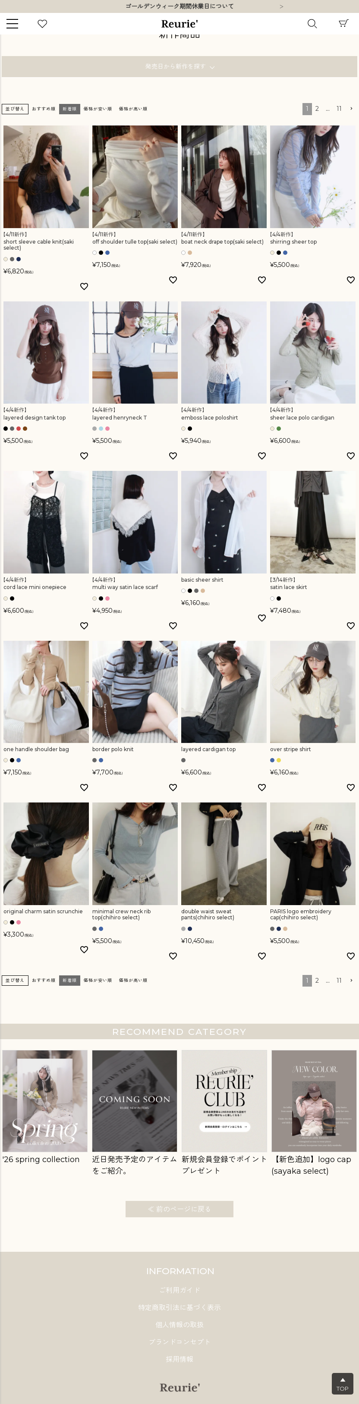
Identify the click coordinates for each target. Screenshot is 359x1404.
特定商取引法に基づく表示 (179, 1308)
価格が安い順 (98, 109)
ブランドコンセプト (179, 1342)
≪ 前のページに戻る (179, 1209)
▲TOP (343, 1384)
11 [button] (339, 109)
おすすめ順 (44, 109)
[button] (351, 109)
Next (281, 7)
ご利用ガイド (179, 1290)
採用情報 (179, 1359)
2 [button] (317, 109)
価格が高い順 (133, 109)
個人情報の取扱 (179, 1325)
